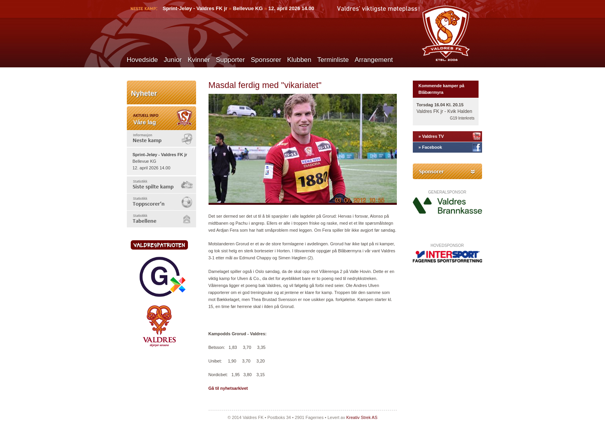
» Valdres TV (431, 136)
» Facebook (430, 147)
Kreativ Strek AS (361, 417)
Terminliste (333, 59)
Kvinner (199, 59)
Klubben (299, 59)
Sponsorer (266, 59)
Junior (173, 59)
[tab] (161, 138)
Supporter (230, 59)
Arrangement (374, 59)
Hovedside (142, 59)
